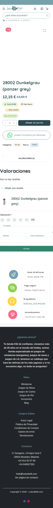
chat (35, 303)
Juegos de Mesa (26, 388)
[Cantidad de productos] (10, 123)
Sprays (17, 145)
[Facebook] (24, 501)
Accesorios (26, 399)
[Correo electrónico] (40, 239)
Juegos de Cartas (26, 391)
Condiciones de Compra (26, 428)
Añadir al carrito (34, 122)
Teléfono (27, 303)
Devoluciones (26, 435)
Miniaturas (26, 384)
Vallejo (34, 145)
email (42, 303)
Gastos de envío (26, 432)
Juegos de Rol (26, 395)
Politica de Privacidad (26, 424)
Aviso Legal (26, 420)
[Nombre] (13, 239)
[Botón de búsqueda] (47, 15)
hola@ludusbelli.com (26, 474)
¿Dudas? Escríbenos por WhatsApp (30, 135)
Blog (26, 403)
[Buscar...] (24, 15)
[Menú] (4, 8)
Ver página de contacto (26, 477)
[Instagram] (28, 501)
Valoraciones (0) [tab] (27, 158)
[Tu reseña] (26, 229)
